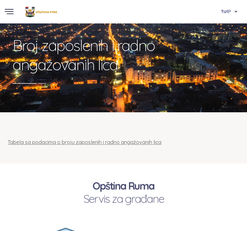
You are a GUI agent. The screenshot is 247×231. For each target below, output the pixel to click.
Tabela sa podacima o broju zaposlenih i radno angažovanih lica (84, 142)
